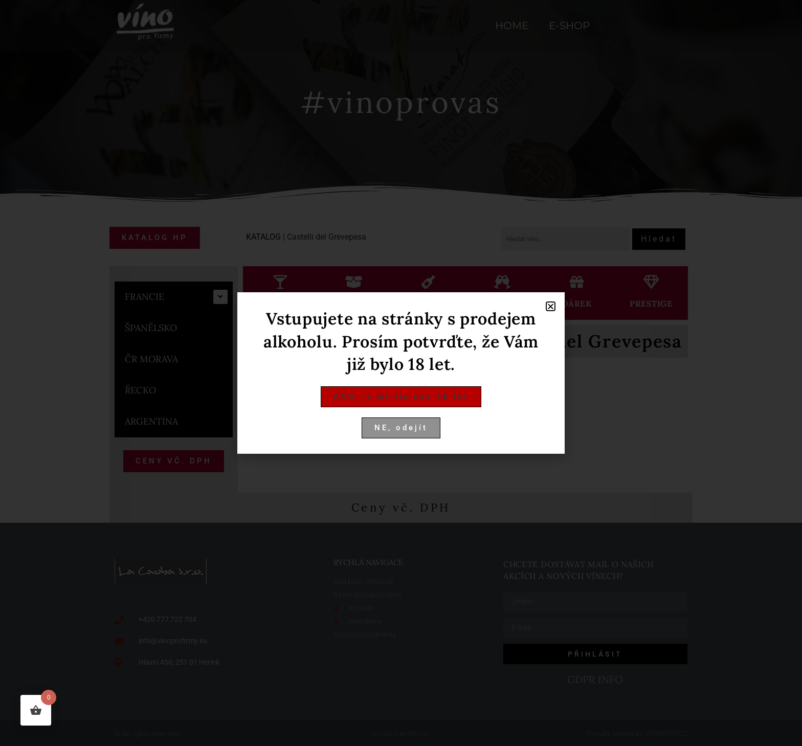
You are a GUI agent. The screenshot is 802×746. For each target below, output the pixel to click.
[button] (550, 306)
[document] (401, 373)
